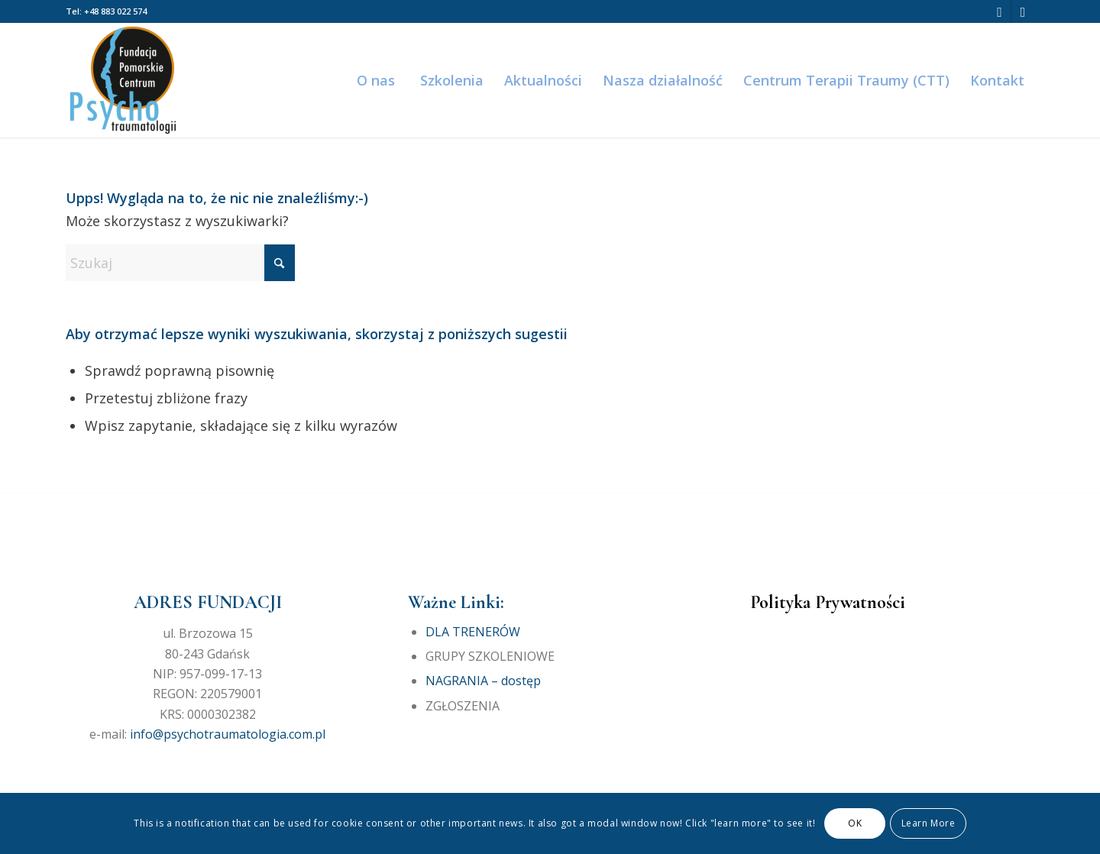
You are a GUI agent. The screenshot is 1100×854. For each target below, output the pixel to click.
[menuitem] (375, 80)
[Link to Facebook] (999, 11)
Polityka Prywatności (827, 602)
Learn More (928, 823)
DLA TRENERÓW (472, 631)
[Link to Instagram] (1022, 11)
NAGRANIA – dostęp (483, 680)
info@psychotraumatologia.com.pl (227, 734)
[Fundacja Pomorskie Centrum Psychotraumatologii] (123, 80)
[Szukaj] (180, 262)
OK (855, 823)
